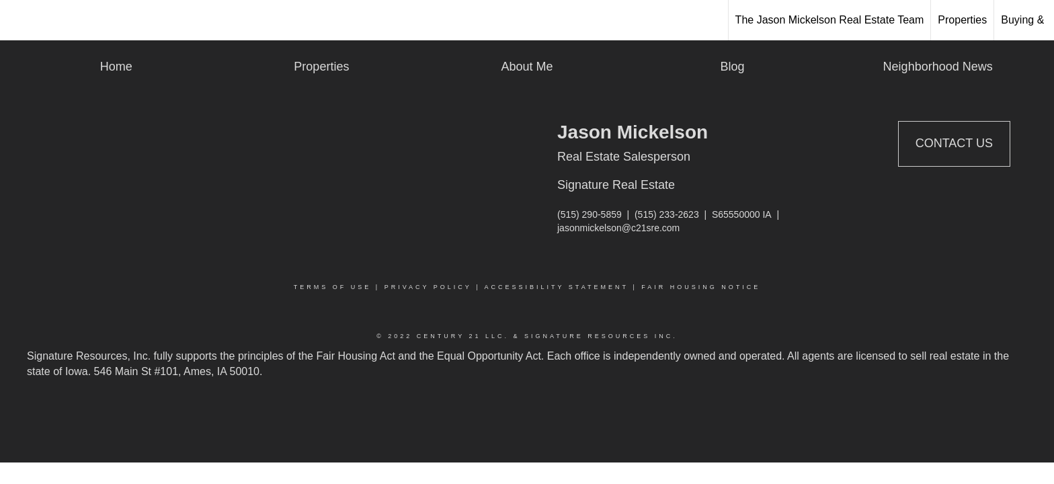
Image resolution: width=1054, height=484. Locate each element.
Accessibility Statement (557, 287)
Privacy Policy (428, 287)
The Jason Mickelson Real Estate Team (829, 20)
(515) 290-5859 (589, 214)
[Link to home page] (17, 20)
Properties (962, 20)
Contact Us (954, 143)
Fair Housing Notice (700, 287)
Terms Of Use (333, 287)
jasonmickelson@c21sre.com (618, 228)
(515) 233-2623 (667, 214)
